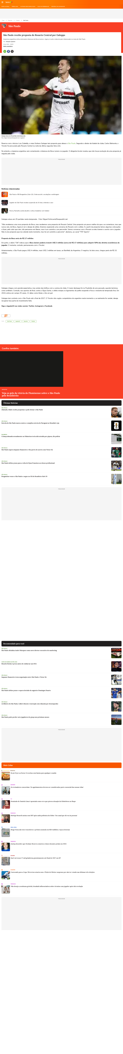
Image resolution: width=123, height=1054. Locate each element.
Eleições (13, 869)
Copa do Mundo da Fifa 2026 (9, 662)
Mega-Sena (14, 827)
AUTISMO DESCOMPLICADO (27, 6)
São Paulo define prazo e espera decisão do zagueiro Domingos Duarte (26, 690)
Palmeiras (4, 434)
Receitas (12, 770)
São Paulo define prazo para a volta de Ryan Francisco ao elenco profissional (28, 463)
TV (11, 799)
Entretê (13, 785)
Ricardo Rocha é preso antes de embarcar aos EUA (19, 664)
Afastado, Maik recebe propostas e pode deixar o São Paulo (22, 410)
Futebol (18, 20)
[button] (2, 2)
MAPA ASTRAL (5, 6)
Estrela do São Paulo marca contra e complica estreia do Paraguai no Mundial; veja (30, 423)
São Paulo (25, 20)
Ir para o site (9, 2)
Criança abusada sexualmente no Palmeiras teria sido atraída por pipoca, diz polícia (30, 436)
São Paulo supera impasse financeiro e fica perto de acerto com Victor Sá (27, 450)
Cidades (12, 855)
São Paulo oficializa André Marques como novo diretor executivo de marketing (29, 650)
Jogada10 (17, 321)
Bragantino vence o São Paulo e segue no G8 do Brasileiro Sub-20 (24, 476)
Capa (3, 20)
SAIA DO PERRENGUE (43, 6)
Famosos (13, 813)
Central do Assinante (58, 6)
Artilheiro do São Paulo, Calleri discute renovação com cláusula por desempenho (29, 704)
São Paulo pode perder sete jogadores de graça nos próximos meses (25, 717)
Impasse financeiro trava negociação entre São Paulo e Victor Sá (23, 677)
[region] (61, 13)
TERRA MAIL (15, 6)
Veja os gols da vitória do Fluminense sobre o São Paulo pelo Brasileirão (31, 394)
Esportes (10, 20)
